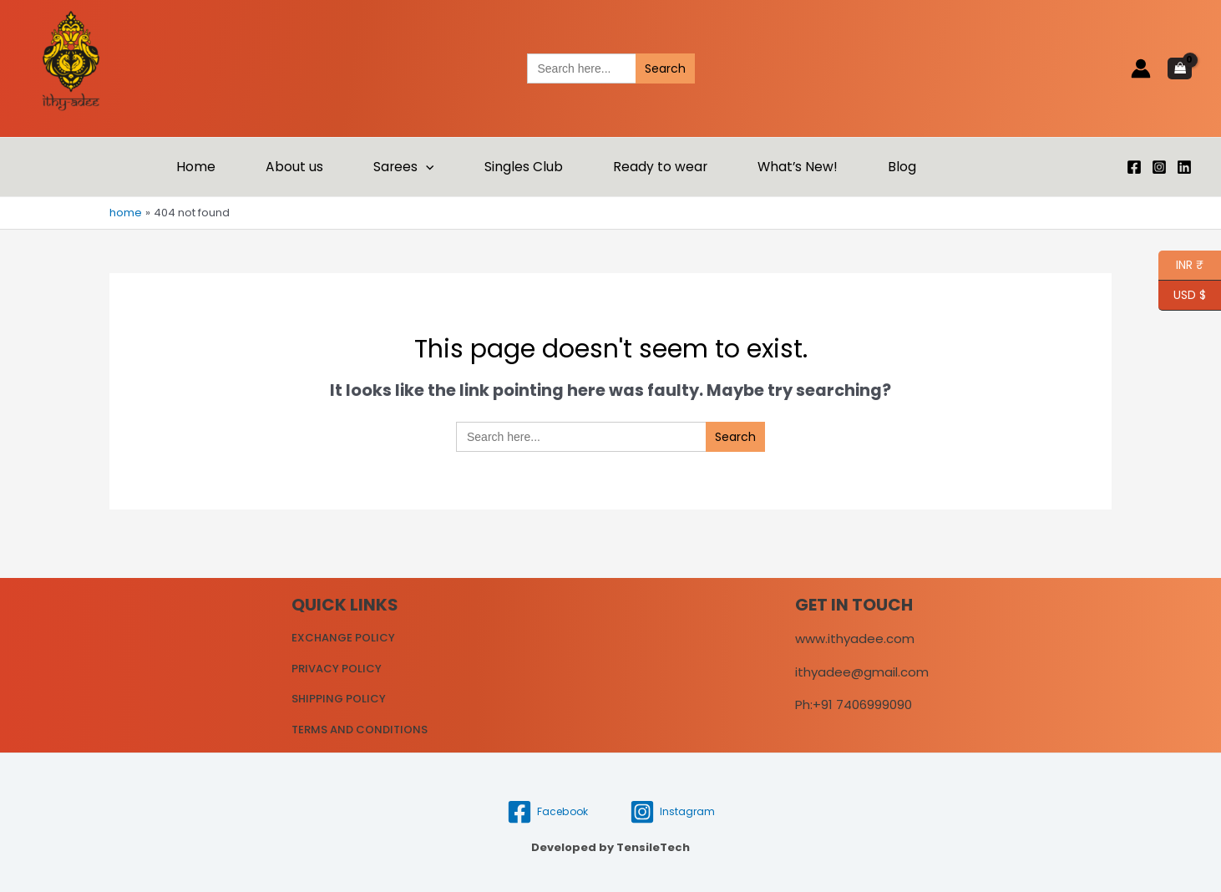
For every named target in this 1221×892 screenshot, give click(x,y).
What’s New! (797, 166)
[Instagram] (1159, 167)
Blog (902, 166)
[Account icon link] (1141, 68)
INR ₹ (1180, 266)
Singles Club (523, 166)
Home (195, 166)
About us (294, 166)
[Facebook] (1134, 167)
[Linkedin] (1184, 167)
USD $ (1189, 296)
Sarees (403, 167)
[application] (425, 167)
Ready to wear (660, 166)
